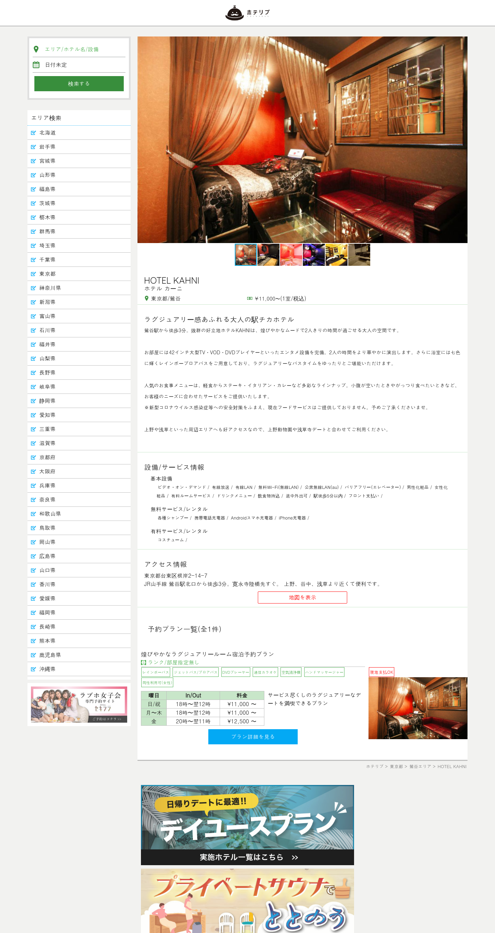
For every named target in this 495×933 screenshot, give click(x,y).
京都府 (47, 457)
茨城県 (47, 203)
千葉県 (47, 259)
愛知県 (47, 415)
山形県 (47, 175)
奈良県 (47, 499)
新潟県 (47, 302)
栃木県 (47, 217)
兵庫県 (47, 485)
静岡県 (47, 401)
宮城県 (47, 161)
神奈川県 (50, 288)
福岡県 (47, 612)
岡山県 (47, 542)
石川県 (47, 330)
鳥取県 (47, 528)
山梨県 (47, 358)
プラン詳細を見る (253, 737)
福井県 (47, 344)
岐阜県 (47, 386)
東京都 (47, 273)
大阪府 (47, 471)
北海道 (47, 132)
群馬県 (47, 231)
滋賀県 (47, 443)
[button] (461, 139)
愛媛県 (47, 598)
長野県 (47, 372)
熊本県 (47, 640)
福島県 (47, 189)
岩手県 (47, 146)
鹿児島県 (50, 655)
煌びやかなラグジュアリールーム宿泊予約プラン (207, 654)
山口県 (47, 570)
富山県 (47, 316)
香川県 (47, 584)
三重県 (47, 429)
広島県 (47, 556)
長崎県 (47, 626)
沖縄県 (47, 669)
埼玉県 (47, 245)
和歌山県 (50, 513)
